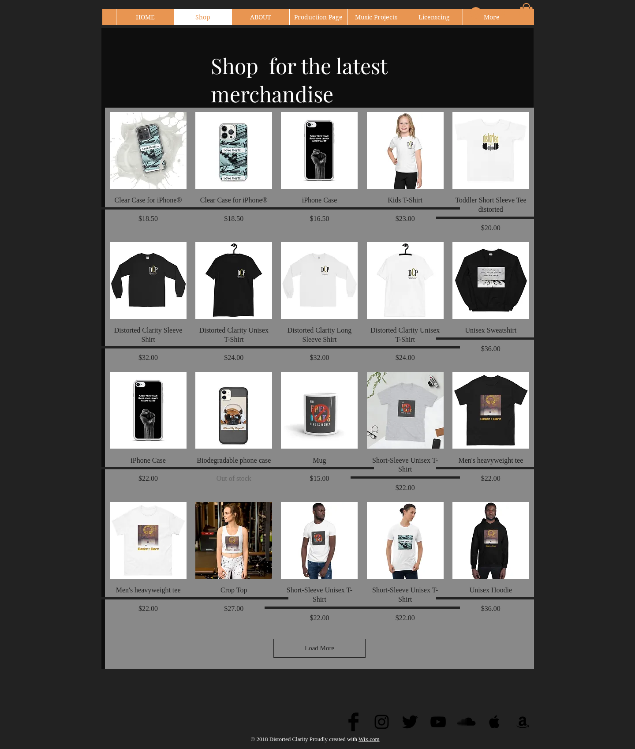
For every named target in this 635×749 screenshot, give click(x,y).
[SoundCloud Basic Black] (466, 721)
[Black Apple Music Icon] (494, 721)
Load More (319, 648)
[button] (526, 12)
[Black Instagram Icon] (381, 721)
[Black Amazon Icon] (522, 721)
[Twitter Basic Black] (409, 721)
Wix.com (369, 739)
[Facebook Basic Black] (353, 721)
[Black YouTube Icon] (438, 721)
